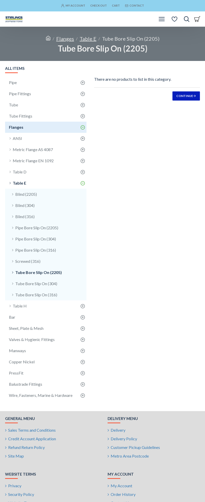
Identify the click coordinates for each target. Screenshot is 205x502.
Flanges (65, 39)
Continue (184, 96)
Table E (88, 39)
